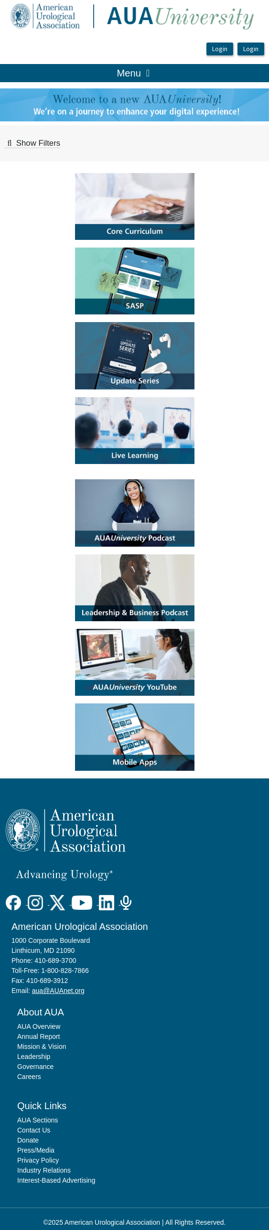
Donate (28, 1140)
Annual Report (38, 1036)
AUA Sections (37, 1120)
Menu (133, 72)
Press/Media (35, 1150)
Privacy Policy (38, 1160)
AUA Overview (38, 1026)
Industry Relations (44, 1170)
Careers (29, 1076)
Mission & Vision (41, 1046)
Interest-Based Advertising (56, 1180)
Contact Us (33, 1130)
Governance (35, 1066)
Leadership (33, 1056)
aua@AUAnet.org (58, 990)
